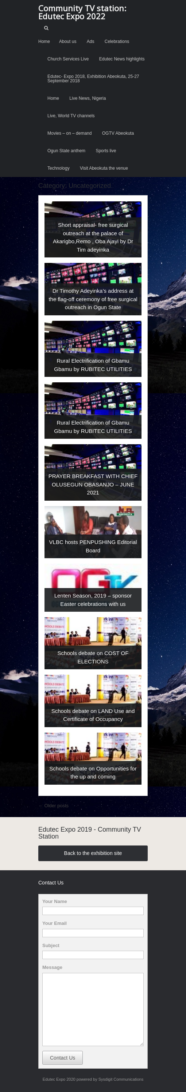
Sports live (106, 150)
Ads (90, 41)
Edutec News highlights (122, 59)
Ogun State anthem (66, 150)
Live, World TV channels (71, 115)
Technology (58, 168)
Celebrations (117, 41)
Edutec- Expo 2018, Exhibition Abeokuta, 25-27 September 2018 (93, 78)
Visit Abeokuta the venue (104, 168)
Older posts (53, 805)
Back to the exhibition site (93, 853)
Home (44, 41)
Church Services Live (68, 59)
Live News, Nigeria (87, 98)
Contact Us (62, 1058)
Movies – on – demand (69, 133)
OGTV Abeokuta (118, 133)
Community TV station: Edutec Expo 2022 (82, 12)
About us (67, 41)
